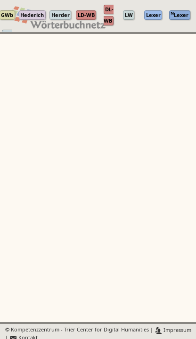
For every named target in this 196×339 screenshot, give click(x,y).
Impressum (173, 330)
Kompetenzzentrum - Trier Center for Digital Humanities (80, 330)
